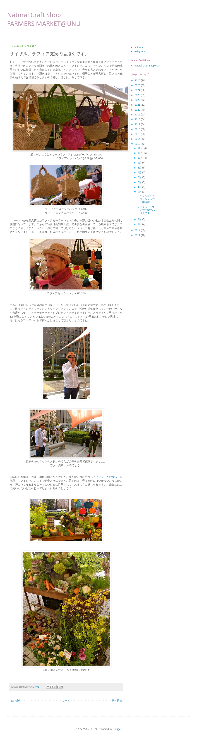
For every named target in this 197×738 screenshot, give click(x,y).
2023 (138, 95)
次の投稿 (16, 700)
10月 (140, 157)
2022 (138, 99)
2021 (138, 104)
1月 (140, 224)
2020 (138, 109)
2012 (138, 230)
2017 (138, 124)
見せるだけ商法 (107, 476)
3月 (140, 191)
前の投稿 (117, 700)
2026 (138, 80)
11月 (140, 153)
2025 (138, 85)
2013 (138, 143)
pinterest (139, 47)
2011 (138, 235)
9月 (140, 162)
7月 (140, 172)
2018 (138, 119)
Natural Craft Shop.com (147, 65)
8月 (140, 167)
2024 (138, 90)
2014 (138, 138)
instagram (139, 51)
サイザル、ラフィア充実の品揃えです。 (146, 210)
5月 (140, 182)
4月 (140, 187)
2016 (138, 129)
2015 (138, 134)
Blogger (117, 729)
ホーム (66, 700)
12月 (140, 148)
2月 (140, 219)
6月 (140, 177)
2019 (138, 114)
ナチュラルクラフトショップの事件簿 (146, 199)
